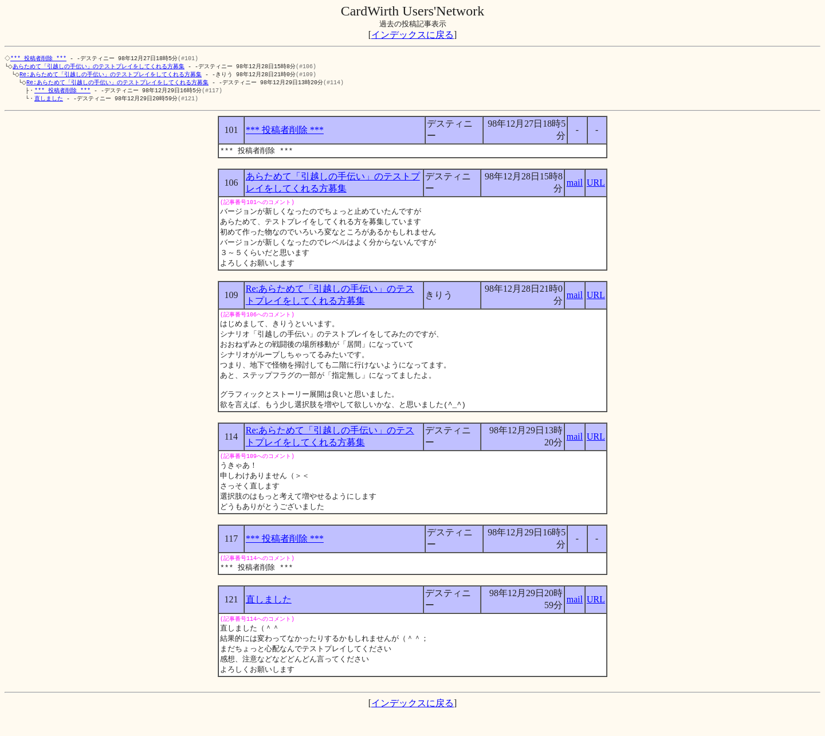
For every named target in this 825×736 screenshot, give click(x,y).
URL (596, 186)
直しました (48, 101)
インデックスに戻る (412, 35)
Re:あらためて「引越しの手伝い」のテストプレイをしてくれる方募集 (113, 76)
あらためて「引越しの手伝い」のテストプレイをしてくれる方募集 (101, 67)
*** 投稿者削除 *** (39, 58)
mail (575, 186)
